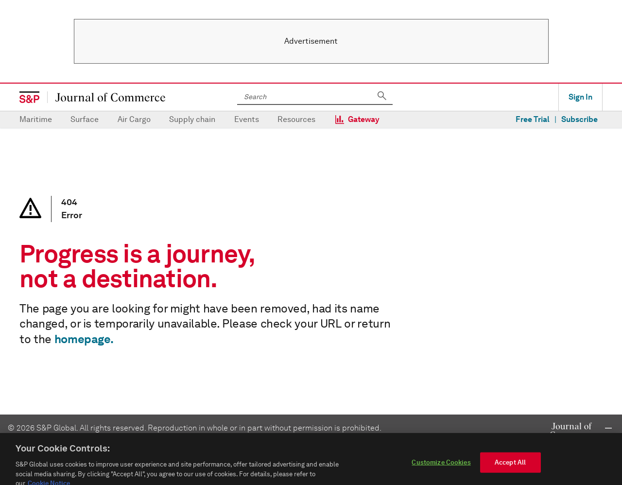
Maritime (35, 119)
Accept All (510, 468)
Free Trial (533, 119)
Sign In (580, 97)
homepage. (84, 339)
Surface (84, 119)
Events (246, 119)
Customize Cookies (441, 468)
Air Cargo (134, 119)
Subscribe (579, 119)
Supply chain (192, 119)
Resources (296, 119)
